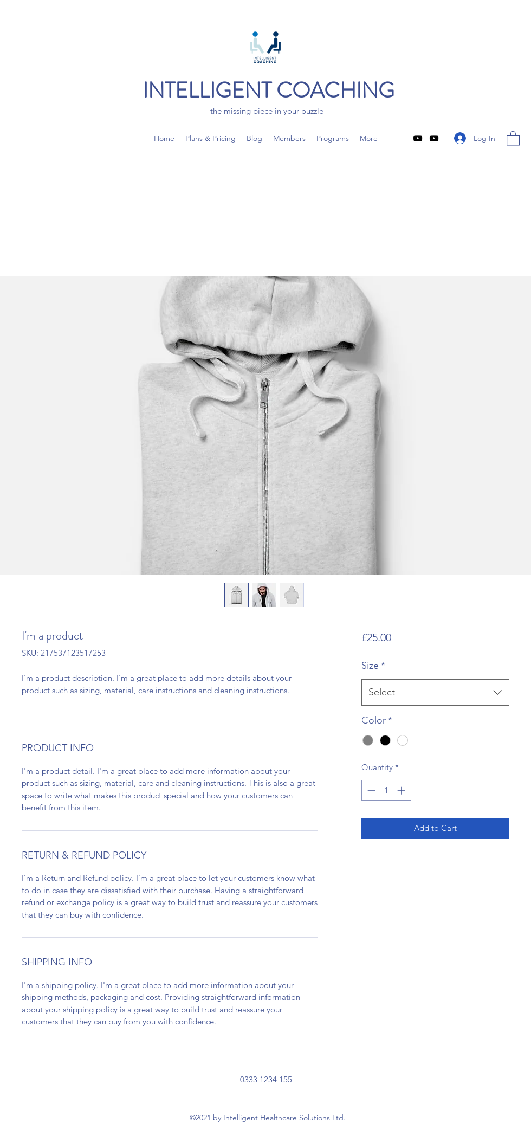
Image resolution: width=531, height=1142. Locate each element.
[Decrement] (370, 790)
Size (373, 666)
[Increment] (402, 790)
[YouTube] (417, 138)
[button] (513, 138)
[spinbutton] (386, 790)
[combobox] (435, 692)
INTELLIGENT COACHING (268, 90)
